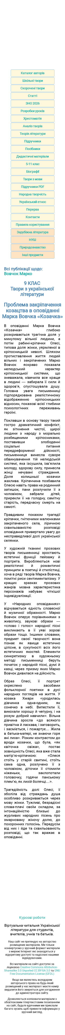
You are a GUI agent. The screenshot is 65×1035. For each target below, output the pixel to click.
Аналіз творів (32, 126)
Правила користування (32, 224)
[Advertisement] (32, 33)
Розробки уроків (32, 111)
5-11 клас (32, 164)
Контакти (33, 217)
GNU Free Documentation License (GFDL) (35, 972)
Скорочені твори (32, 88)
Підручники (32, 141)
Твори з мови (32, 179)
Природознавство (33, 247)
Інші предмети (32, 255)
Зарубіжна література (32, 232)
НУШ (32, 240)
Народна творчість (32, 194)
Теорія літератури (32, 134)
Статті (32, 96)
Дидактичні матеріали (32, 156)
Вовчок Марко (18, 273)
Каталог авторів (32, 73)
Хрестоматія (32, 118)
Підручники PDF (32, 187)
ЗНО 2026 (33, 103)
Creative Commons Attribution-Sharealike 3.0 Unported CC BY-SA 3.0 (31, 969)
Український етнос (32, 202)
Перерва (32, 209)
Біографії (32, 171)
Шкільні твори (32, 80)
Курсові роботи (32, 917)
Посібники (32, 149)
